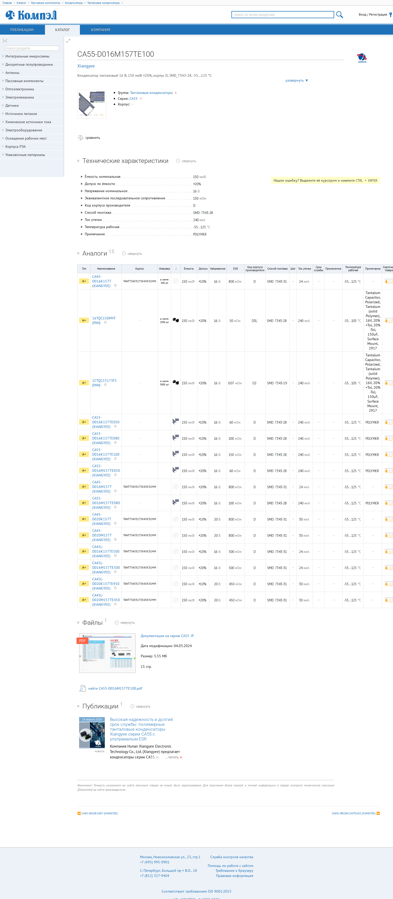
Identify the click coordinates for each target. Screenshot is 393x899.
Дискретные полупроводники (29, 64)
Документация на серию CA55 (167, 635)
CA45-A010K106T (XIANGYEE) (100, 813)
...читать (174, 757)
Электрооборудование (23, 130)
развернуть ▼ (297, 80)
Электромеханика (19, 97)
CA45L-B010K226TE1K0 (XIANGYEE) (354, 813)
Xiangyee (86, 66)
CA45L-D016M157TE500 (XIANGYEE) (106, 567)
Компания (100, 29)
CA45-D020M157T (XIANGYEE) (101, 535)
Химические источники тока (28, 122)
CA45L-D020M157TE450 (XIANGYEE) (106, 600)
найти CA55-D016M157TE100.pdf (115, 688)
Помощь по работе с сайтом (230, 865)
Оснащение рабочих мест (26, 138)
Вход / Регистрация (373, 14)
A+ (84, 281)
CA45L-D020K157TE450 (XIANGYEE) (105, 584)
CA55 (136, 98)
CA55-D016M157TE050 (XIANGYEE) (106, 470)
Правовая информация (234, 875)
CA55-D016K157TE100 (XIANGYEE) (105, 454)
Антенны (12, 72)
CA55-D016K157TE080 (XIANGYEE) (105, 438)
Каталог (62, 29)
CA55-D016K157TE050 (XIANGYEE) (105, 422)
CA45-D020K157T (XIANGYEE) (101, 519)
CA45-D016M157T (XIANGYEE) (101, 487)
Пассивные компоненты (24, 81)
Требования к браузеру (234, 870)
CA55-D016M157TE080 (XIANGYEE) (106, 503)
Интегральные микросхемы (27, 56)
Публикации (22, 29)
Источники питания (21, 113)
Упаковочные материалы (25, 154)
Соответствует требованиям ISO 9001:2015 (196, 891)
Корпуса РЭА (15, 146)
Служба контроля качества (231, 857)
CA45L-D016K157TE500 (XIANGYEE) (105, 551)
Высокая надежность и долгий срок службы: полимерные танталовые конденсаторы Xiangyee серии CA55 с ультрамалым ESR (141, 729)
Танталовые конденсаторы (153, 92)
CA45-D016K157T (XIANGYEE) (101, 281)
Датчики (12, 105)
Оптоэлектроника (19, 89)
